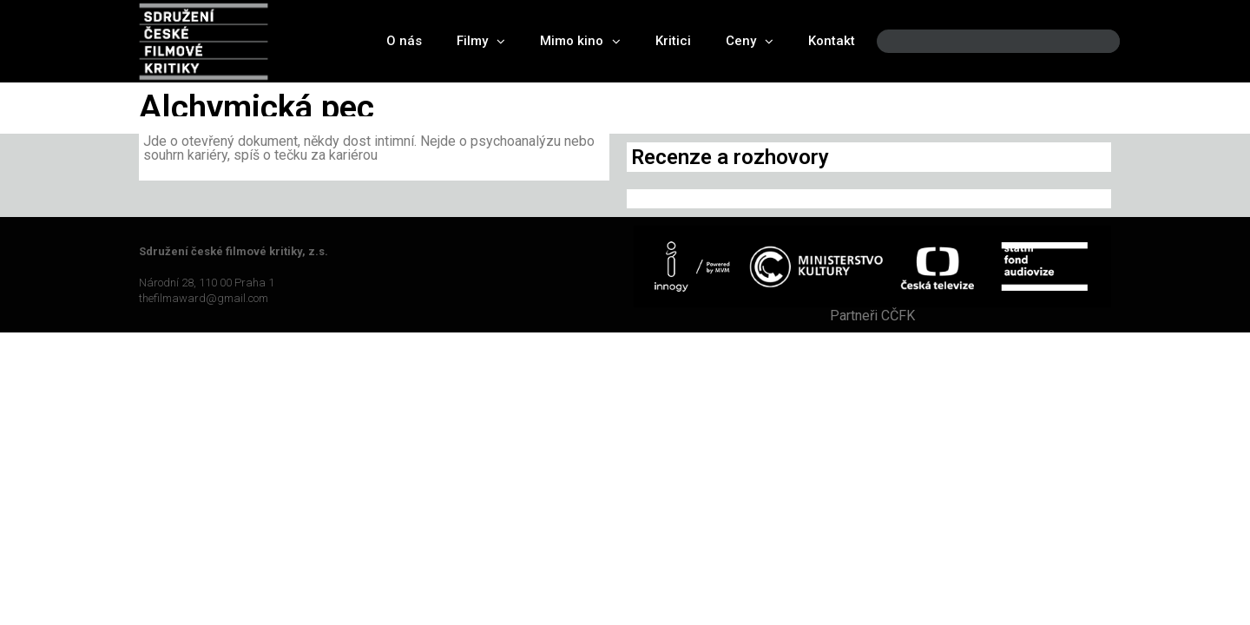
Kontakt (831, 41)
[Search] (1092, 41)
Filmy (481, 41)
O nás (404, 41)
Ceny (749, 41)
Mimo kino (580, 41)
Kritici (673, 41)
